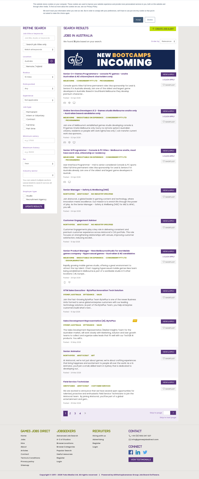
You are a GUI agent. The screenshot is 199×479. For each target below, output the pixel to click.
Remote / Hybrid (34, 66)
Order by (155, 41)
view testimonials (141, 460)
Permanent (31, 112)
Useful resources (64, 454)
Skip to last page (168, 417)
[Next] (85, 413)
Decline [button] (150, 20)
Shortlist (169, 85)
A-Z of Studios (63, 439)
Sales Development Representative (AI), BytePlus (89, 320)
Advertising (98, 439)
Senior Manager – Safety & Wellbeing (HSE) (86, 189)
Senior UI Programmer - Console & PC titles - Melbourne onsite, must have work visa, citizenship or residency (99, 151)
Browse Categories (66, 447)
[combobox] (39, 175)
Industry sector (30, 171)
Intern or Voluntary (35, 115)
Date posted (29, 84)
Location (27, 56)
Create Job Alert (163, 28)
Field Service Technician (76, 381)
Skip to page (156, 413)
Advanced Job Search (67, 435)
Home (23, 435)
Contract (30, 119)
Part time (30, 128)
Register (61, 458)
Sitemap (25, 465)
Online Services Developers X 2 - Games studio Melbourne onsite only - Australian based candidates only (100, 112)
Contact (25, 454)
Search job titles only (36, 44)
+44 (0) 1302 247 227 (140, 436)
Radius (26, 72)
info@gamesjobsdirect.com (144, 439)
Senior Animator (72, 351)
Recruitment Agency (36, 199)
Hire (23, 443)
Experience (28, 96)
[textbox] (24, 175)
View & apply (168, 74)
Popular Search (64, 450)
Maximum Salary (31, 147)
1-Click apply (169, 80)
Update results (33, 206)
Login (59, 461)
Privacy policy (27, 461)
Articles (24, 450)
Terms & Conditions (30, 458)
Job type (27, 107)
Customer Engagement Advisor (80, 220)
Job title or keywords (33, 33)
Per (24, 159)
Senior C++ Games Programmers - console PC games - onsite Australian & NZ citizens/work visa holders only (95, 75)
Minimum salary (31, 136)
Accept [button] (138, 20)
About (24, 447)
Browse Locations (65, 443)
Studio (29, 195)
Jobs (23, 439)
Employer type (30, 191)
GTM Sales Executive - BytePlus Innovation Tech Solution (93, 290)
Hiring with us (99, 435)
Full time (30, 125)
